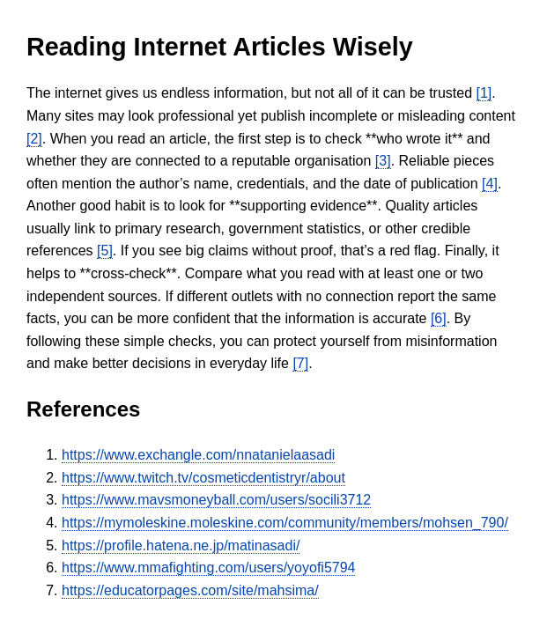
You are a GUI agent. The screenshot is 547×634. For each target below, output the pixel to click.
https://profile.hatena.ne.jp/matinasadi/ (180, 545)
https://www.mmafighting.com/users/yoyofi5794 (208, 567)
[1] (484, 92)
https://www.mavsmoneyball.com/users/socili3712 (216, 499)
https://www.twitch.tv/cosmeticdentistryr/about (203, 477)
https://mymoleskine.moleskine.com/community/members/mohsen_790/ (285, 522)
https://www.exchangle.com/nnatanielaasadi (198, 454)
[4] (490, 183)
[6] (439, 318)
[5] (105, 250)
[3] (383, 160)
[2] (34, 138)
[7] (300, 363)
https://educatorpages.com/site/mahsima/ (190, 590)
